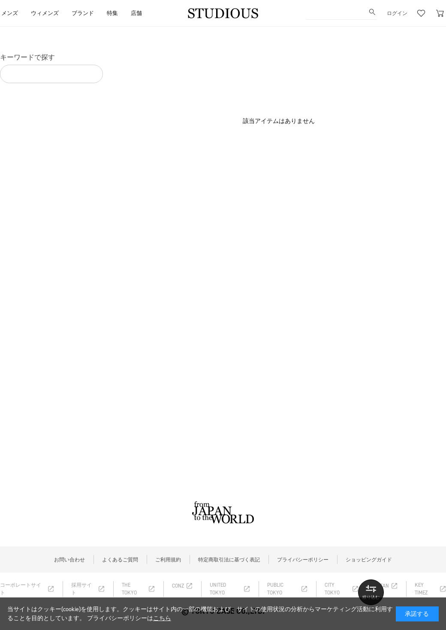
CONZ (178, 585)
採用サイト (81, 589)
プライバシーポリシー (302, 559)
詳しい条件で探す (371, 592)
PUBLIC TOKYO (275, 589)
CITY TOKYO (332, 589)
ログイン (397, 13)
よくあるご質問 (120, 559)
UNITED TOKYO (218, 589)
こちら (162, 618)
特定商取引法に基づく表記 (229, 559)
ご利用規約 (168, 559)
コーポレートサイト (20, 589)
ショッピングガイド (369, 559)
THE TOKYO (129, 589)
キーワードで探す (27, 57)
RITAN (382, 585)
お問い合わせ (69, 559)
